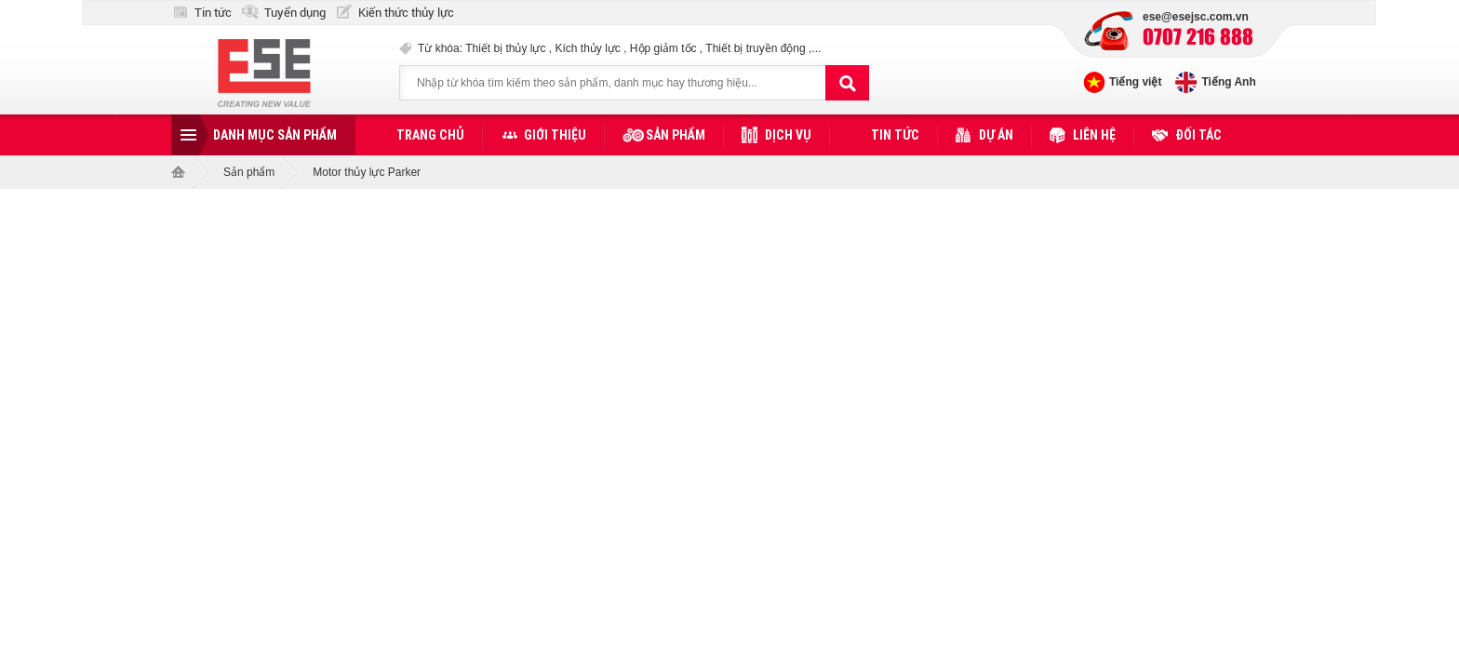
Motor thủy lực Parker (367, 172)
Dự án (996, 135)
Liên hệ (1094, 135)
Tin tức (213, 13)
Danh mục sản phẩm (275, 135)
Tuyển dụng (295, 13)
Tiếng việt (1135, 81)
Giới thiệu (555, 135)
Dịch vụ (788, 135)
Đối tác (1198, 135)
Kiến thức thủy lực (406, 13)
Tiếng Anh (1228, 81)
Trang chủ (430, 135)
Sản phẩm (675, 135)
